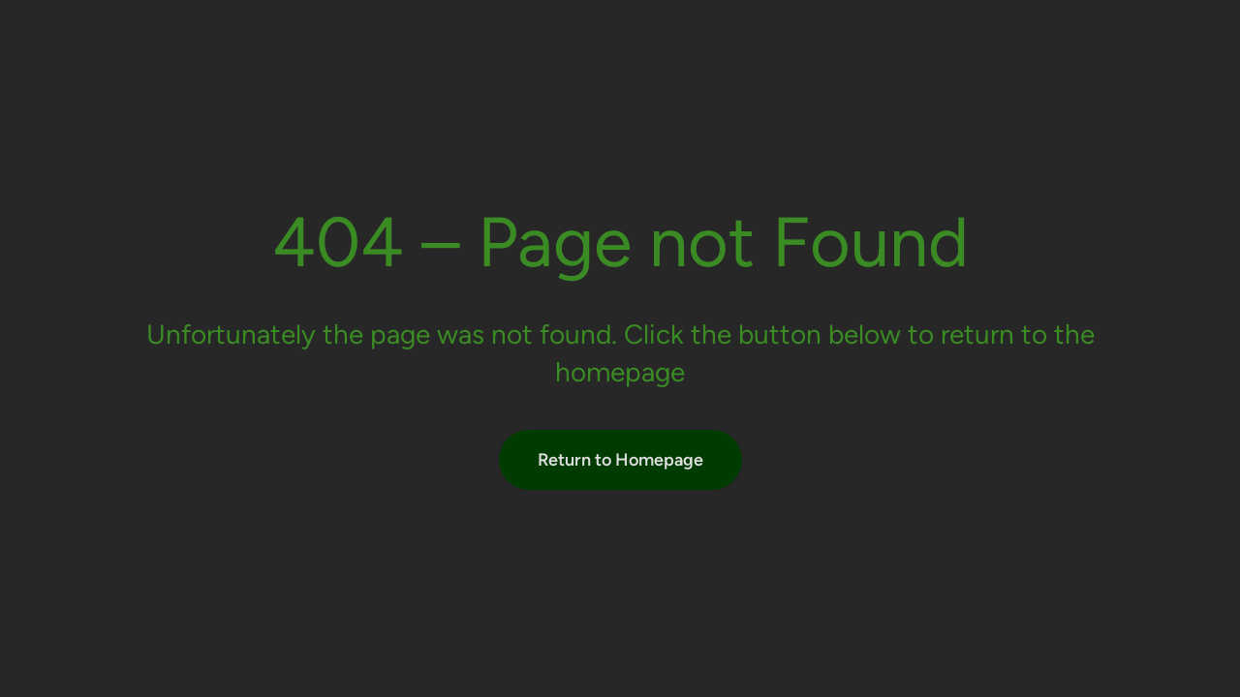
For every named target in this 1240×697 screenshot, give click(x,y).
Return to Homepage (620, 459)
